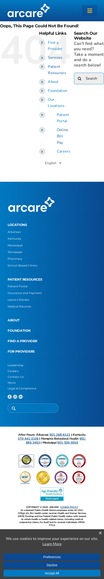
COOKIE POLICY (69, 507)
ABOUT (14, 320)
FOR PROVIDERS (21, 351)
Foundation (57, 90)
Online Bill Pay (62, 136)
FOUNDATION (19, 331)
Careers (63, 151)
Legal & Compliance (22, 388)
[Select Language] (53, 163)
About (53, 81)
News (12, 382)
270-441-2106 (28, 439)
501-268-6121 (59, 435)
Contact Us (16, 377)
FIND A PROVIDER (22, 341)
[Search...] (89, 78)
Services (55, 57)
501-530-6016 (67, 443)
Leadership (16, 365)
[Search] (80, 78)
